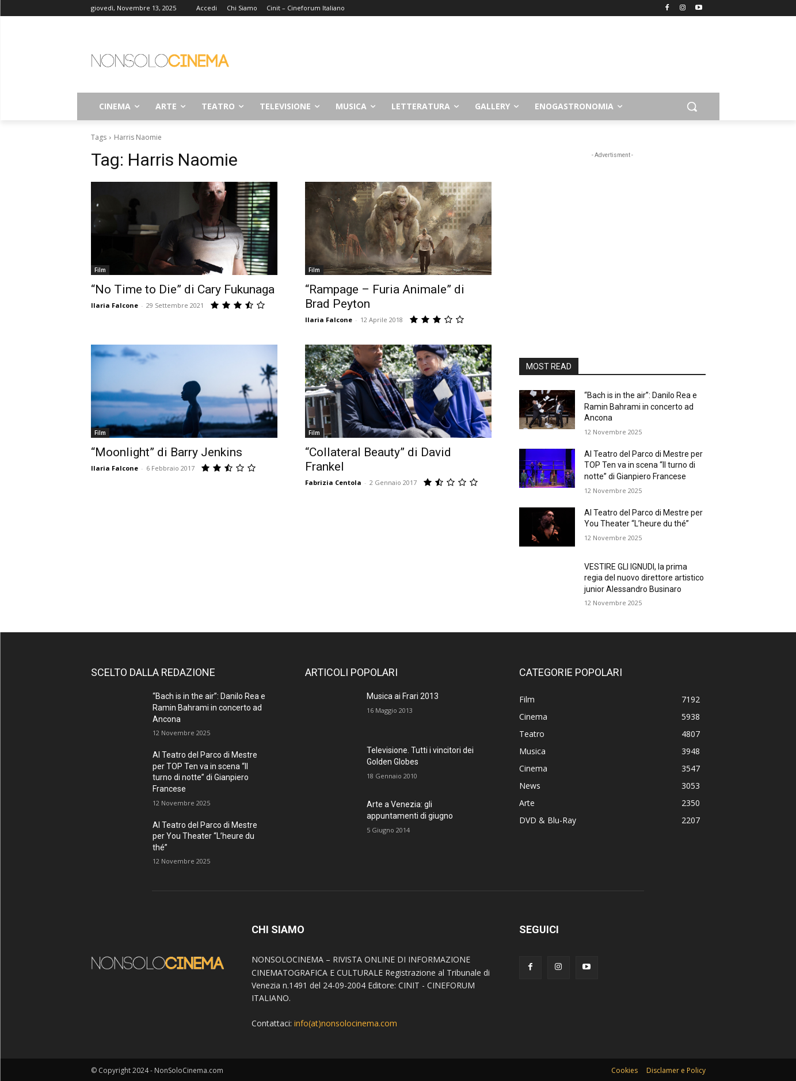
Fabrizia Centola (333, 482)
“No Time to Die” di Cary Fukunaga (183, 289)
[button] (692, 106)
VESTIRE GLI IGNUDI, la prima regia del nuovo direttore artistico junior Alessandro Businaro (644, 578)
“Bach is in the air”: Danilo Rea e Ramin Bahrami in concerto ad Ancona (640, 406)
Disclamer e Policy (676, 1070)
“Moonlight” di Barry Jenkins (166, 452)
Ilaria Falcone (114, 305)
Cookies (624, 1070)
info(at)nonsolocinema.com (345, 1023)
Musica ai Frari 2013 (403, 696)
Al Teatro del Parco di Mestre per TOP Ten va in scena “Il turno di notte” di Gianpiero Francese (643, 465)
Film (100, 270)
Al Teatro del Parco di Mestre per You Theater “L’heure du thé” (205, 836)
